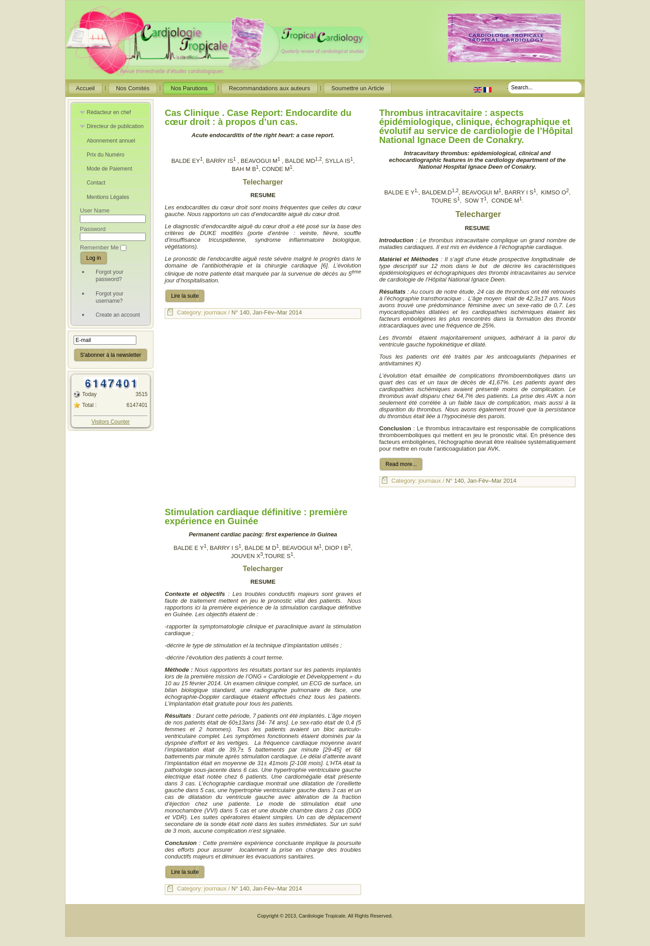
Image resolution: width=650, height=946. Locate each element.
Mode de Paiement (109, 169)
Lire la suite (185, 296)
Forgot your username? (109, 297)
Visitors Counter (110, 422)
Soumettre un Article (357, 88)
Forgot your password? (109, 275)
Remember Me (99, 247)
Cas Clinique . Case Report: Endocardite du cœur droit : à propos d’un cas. (258, 117)
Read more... (401, 464)
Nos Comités (132, 88)
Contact (96, 183)
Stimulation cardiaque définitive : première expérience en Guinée (256, 516)
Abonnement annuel (111, 141)
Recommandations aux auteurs (269, 88)
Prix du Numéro (105, 155)
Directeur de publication (115, 126)
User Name (95, 210)
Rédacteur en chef (109, 112)
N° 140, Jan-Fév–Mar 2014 (267, 312)
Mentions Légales (108, 197)
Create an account (118, 315)
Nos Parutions (189, 88)
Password (93, 229)
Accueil (85, 88)
